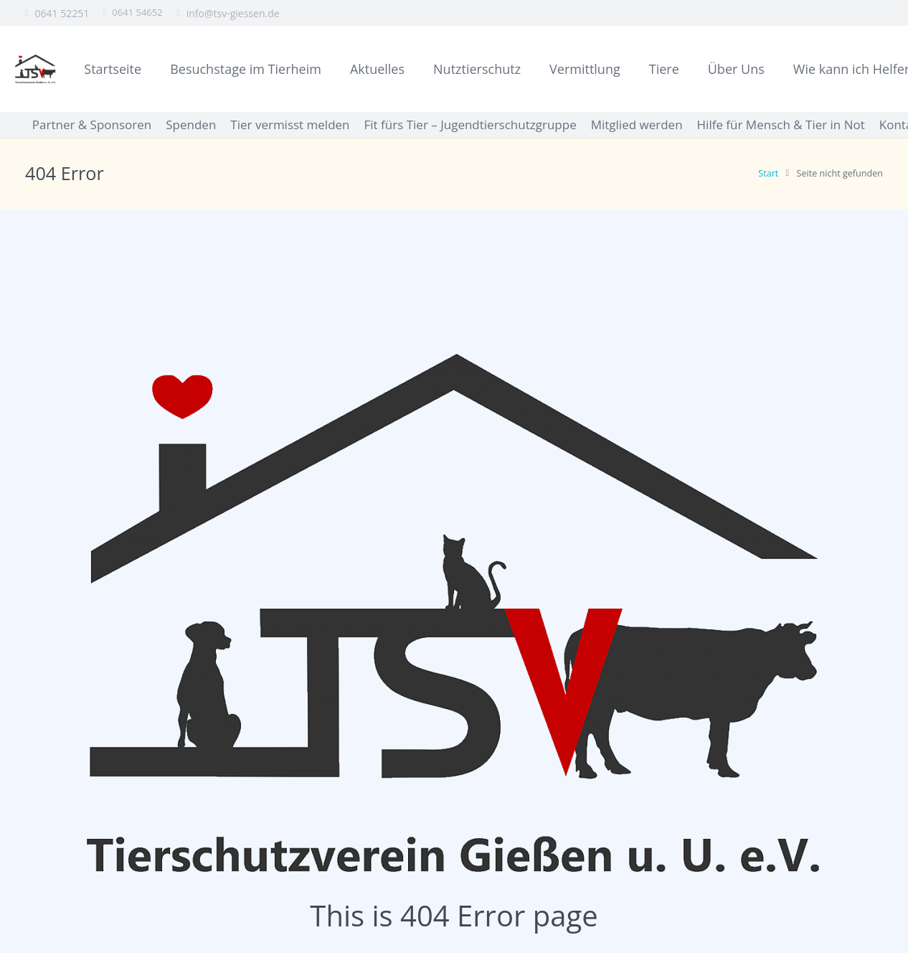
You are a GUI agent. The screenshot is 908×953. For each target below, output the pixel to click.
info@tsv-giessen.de (233, 13)
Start (768, 173)
